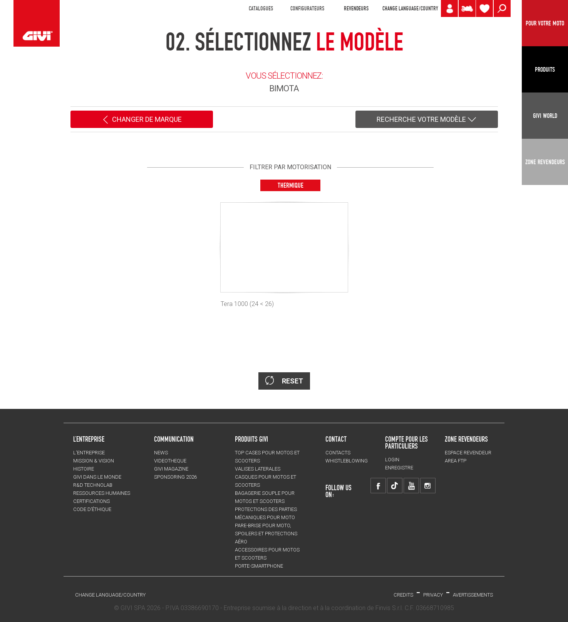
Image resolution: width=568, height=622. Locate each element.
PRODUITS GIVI (251, 439)
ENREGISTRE (399, 468)
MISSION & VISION (93, 461)
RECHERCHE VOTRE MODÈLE (427, 119)
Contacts (337, 453)
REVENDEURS (356, 8)
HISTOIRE (83, 469)
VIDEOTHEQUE (170, 461)
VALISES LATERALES (257, 469)
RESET (284, 380)
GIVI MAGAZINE (171, 469)
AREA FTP (455, 461)
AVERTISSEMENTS (473, 595)
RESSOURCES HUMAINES (101, 493)
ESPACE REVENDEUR (468, 453)
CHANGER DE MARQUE (141, 119)
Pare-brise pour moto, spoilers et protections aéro (266, 534)
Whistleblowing (346, 461)
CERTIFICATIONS (91, 501)
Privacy (433, 595)
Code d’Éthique (92, 509)
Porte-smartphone (259, 566)
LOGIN (392, 459)
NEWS (161, 453)
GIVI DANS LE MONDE (97, 477)
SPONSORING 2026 (175, 477)
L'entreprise (89, 453)
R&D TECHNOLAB (92, 485)
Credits (403, 595)
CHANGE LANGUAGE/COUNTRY (410, 8)
